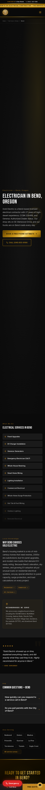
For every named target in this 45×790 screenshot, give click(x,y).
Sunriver (20, 741)
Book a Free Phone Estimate (21, 234)
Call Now (11, 787)
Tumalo (21, 746)
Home (4, 21)
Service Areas (13, 21)
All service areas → (11, 752)
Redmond (8, 735)
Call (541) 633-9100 (17, 242)
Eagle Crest (33, 746)
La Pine (31, 741)
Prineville (8, 741)
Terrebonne (9, 746)
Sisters (19, 735)
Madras (30, 735)
